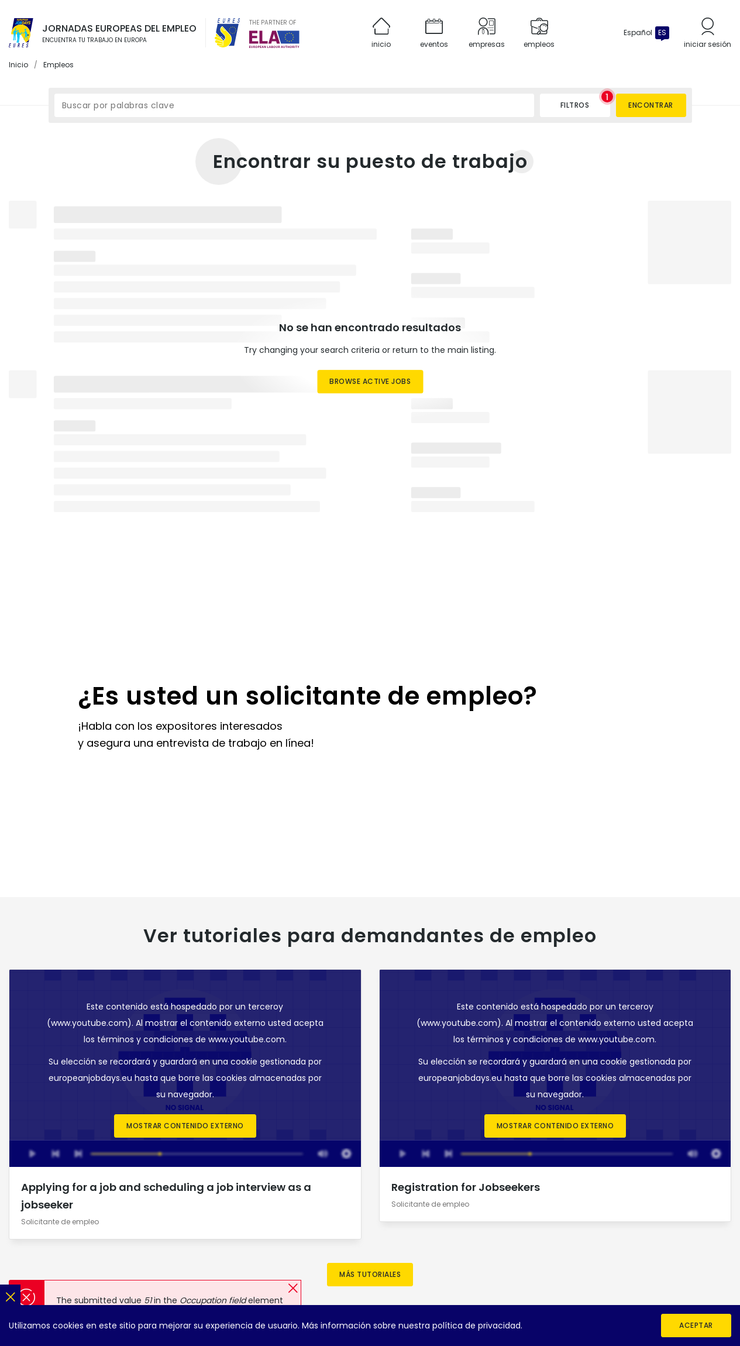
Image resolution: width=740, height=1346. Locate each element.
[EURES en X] (570, 1205)
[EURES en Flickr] (615, 1205)
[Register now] (370, 630)
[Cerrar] (10, 1294)
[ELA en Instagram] (656, 1205)
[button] (292, 1288)
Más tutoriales (370, 1102)
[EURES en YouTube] (592, 1205)
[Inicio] (21, 32)
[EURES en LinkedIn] (548, 1205)
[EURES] (227, 32)
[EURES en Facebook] (503, 1205)
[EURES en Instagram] (526, 1205)
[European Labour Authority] (274, 39)
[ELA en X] (700, 1205)
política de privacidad (476, 1325)
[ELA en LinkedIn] (678, 1205)
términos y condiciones (145, 868)
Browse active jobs (370, 382)
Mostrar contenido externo (185, 954)
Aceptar (696, 1325)
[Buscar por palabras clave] (294, 105)
